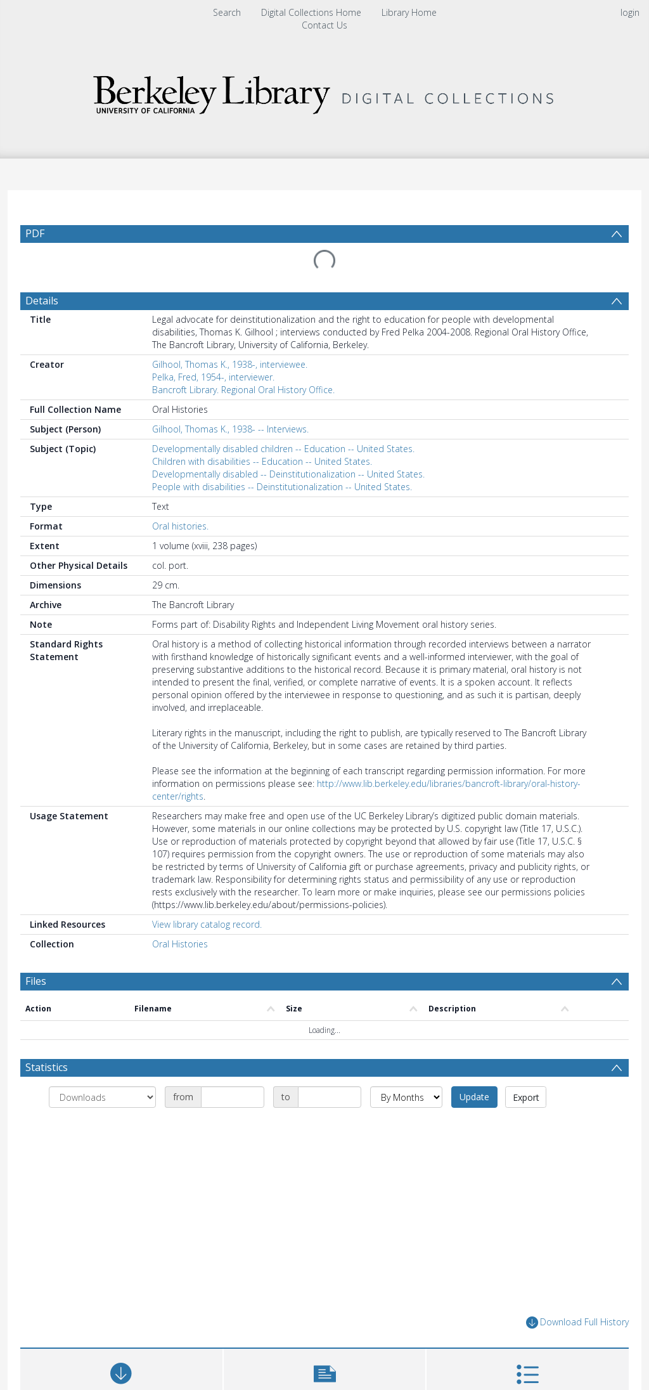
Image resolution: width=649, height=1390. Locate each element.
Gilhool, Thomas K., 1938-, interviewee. (229, 364)
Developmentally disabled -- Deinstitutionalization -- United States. (288, 474)
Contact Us (324, 25)
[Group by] (102, 1097)
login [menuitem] (629, 12)
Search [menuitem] (227, 12)
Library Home (409, 12)
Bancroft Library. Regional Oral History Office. (243, 390)
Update (474, 1097)
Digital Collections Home (311, 12)
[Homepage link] (324, 92)
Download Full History (577, 1322)
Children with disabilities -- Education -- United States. (262, 461)
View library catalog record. (207, 924)
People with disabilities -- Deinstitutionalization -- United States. (282, 487)
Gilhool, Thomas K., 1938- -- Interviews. (230, 429)
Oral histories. (180, 526)
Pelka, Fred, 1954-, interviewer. (213, 377)
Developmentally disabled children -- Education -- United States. (283, 449)
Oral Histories (180, 944)
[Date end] (329, 1097)
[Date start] (232, 1097)
